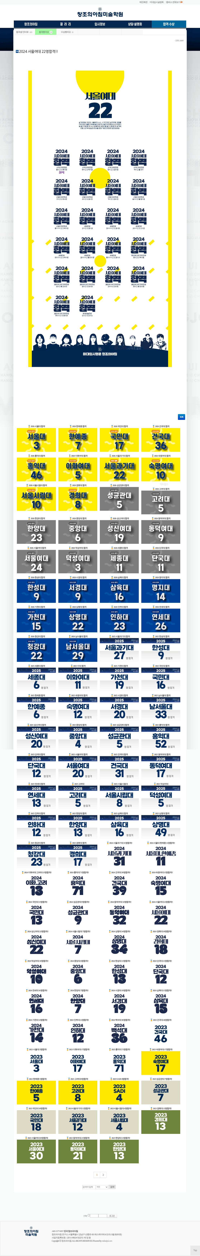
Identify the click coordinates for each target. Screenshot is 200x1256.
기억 (85, 1216)
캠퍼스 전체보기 (173, 2)
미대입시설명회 (157, 2)
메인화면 (143, 2)
